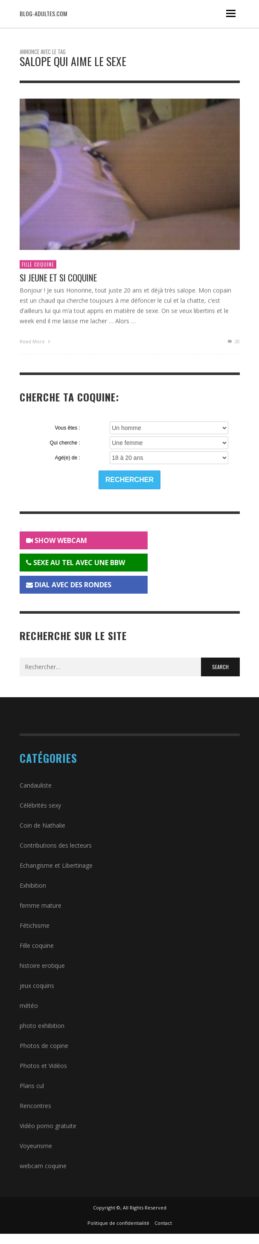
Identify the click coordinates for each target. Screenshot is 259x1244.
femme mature (40, 905)
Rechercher (129, 479)
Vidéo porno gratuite (48, 1126)
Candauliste (36, 785)
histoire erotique (42, 965)
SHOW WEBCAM (56, 540)
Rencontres (35, 1106)
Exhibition (33, 885)
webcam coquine (43, 1166)
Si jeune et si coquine (58, 279)
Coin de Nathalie (42, 825)
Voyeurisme (36, 1146)
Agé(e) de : (67, 458)
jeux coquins (37, 985)
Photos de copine (44, 1046)
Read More (36, 343)
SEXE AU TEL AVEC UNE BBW (75, 562)
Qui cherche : (64, 443)
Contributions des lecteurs (56, 845)
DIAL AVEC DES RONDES (68, 584)
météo (29, 1006)
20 (233, 343)
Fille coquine (38, 266)
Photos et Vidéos (43, 1066)
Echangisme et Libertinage (56, 865)
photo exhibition (42, 1026)
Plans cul (32, 1086)
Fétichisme (34, 925)
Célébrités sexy (40, 805)
